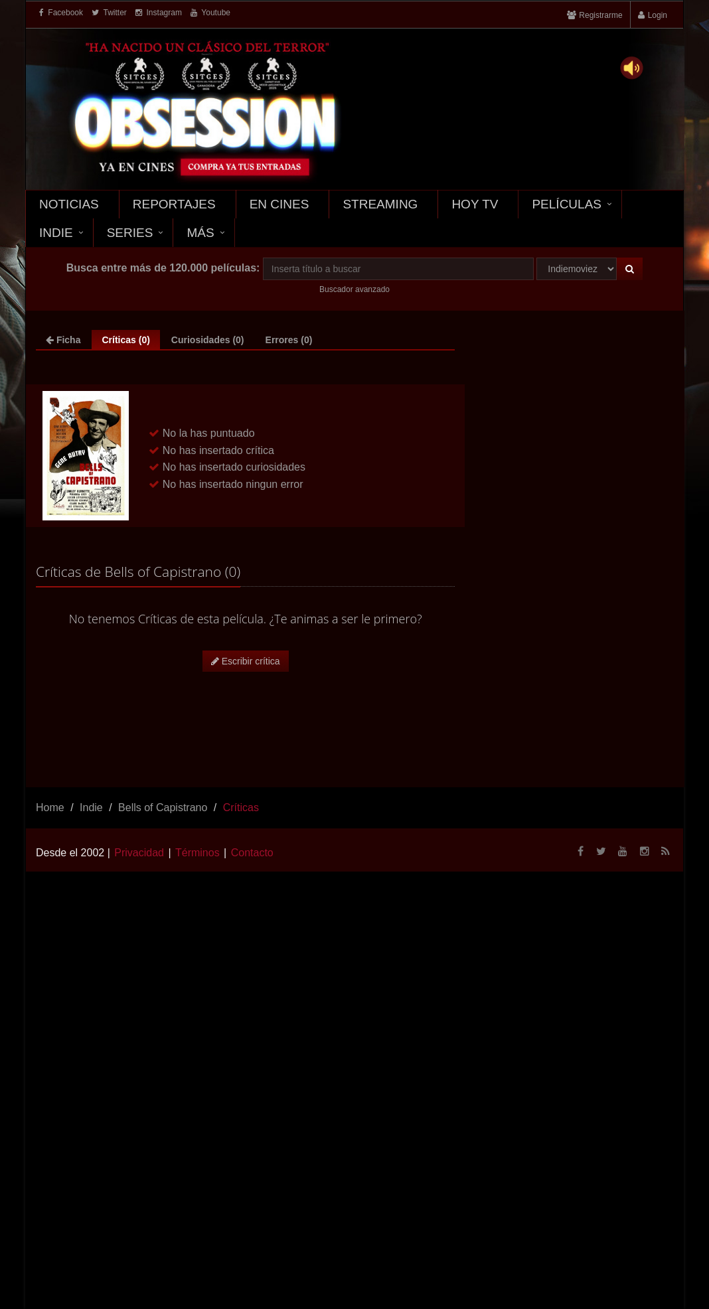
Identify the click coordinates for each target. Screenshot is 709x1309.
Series (130, 233)
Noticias (69, 204)
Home (50, 807)
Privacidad (139, 852)
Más (200, 233)
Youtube (210, 12)
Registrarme (600, 15)
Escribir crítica (245, 661)
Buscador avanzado (354, 289)
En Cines (279, 204)
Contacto (252, 852)
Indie (56, 233)
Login (657, 15)
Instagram (158, 12)
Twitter (109, 12)
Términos (197, 852)
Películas (566, 204)
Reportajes (174, 204)
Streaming (380, 204)
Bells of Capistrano (162, 807)
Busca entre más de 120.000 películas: (163, 267)
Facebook (61, 12)
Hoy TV (474, 204)
